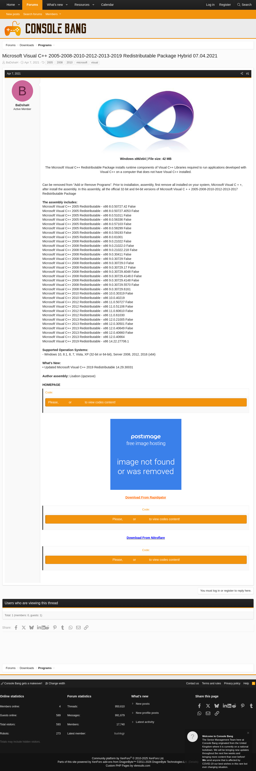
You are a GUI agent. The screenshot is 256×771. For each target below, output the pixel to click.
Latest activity (145, 722)
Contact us (185, 683)
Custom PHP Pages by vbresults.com (128, 766)
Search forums (32, 14)
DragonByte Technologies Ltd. (166, 762)
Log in (65, 403)
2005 (51, 63)
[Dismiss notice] (248, 733)
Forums (32, 4)
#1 (246, 74)
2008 (61, 63)
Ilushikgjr (119, 734)
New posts (13, 14)
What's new (55, 4)
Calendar (107, 4)
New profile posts (148, 712)
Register (79, 403)
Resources (82, 4)
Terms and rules (206, 683)
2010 (71, 63)
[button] (19, 5)
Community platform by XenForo (128, 759)
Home (11, 4)
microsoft (82, 63)
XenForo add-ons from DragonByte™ (115, 762)
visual (95, 63)
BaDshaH (13, 63)
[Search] (244, 5)
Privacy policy (228, 683)
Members (52, 14)
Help (243, 683)
